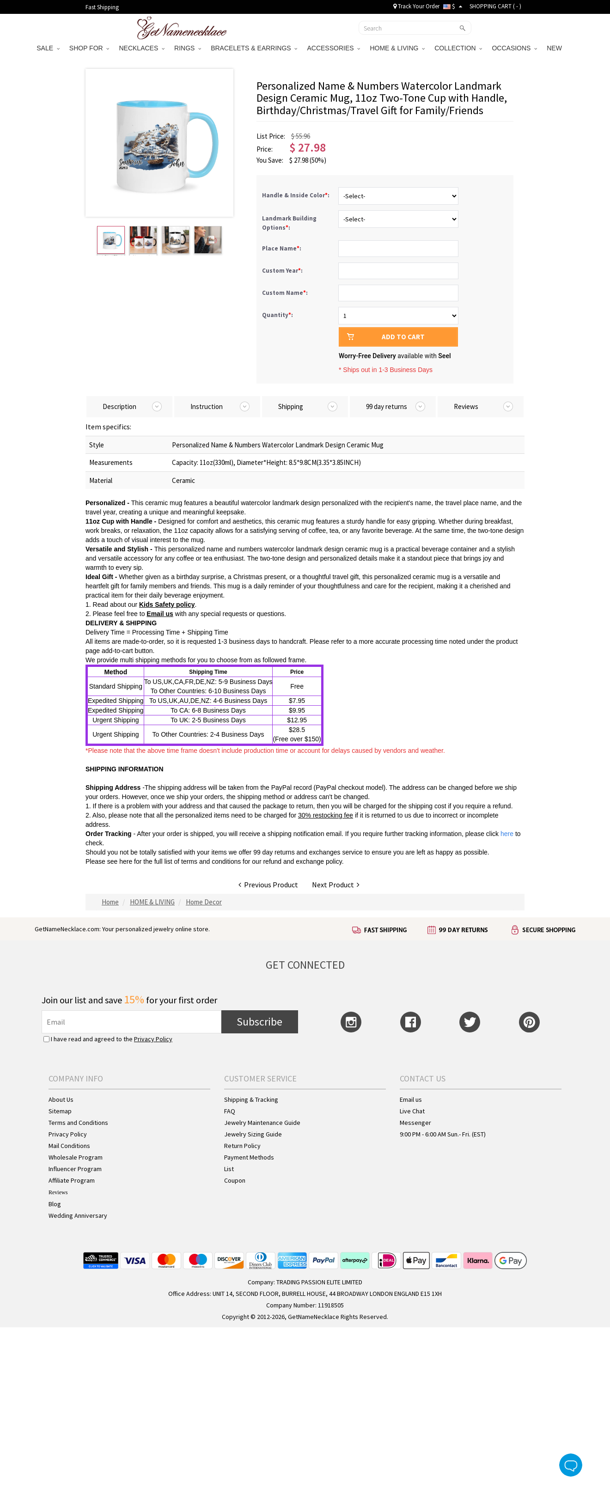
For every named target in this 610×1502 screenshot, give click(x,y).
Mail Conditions (69, 1146)
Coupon (234, 1180)
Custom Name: (285, 293)
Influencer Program (75, 1169)
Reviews (58, 1192)
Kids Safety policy (167, 604)
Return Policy (242, 1146)
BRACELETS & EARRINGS (254, 48)
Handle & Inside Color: (296, 195)
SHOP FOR (89, 48)
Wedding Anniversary (78, 1215)
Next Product (336, 884)
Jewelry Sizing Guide (253, 1134)
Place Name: (282, 248)
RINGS (187, 48)
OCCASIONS (514, 48)
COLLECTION (458, 48)
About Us (61, 1099)
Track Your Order (416, 6)
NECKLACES (142, 48)
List (229, 1169)
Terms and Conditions (78, 1122)
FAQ (229, 1111)
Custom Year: (283, 271)
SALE (48, 48)
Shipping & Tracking (251, 1099)
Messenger (415, 1122)
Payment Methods (249, 1157)
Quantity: (277, 315)
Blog (55, 1204)
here (125, 861)
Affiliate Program (72, 1180)
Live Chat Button (570, 1465)
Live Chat (412, 1111)
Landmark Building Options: (289, 223)
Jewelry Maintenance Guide (262, 1122)
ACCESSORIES (333, 48)
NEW (555, 48)
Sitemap (60, 1111)
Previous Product (268, 884)
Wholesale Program (76, 1157)
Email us (159, 613)
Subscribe (259, 1021)
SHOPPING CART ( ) (495, 6)
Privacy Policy (153, 1039)
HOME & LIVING (397, 48)
